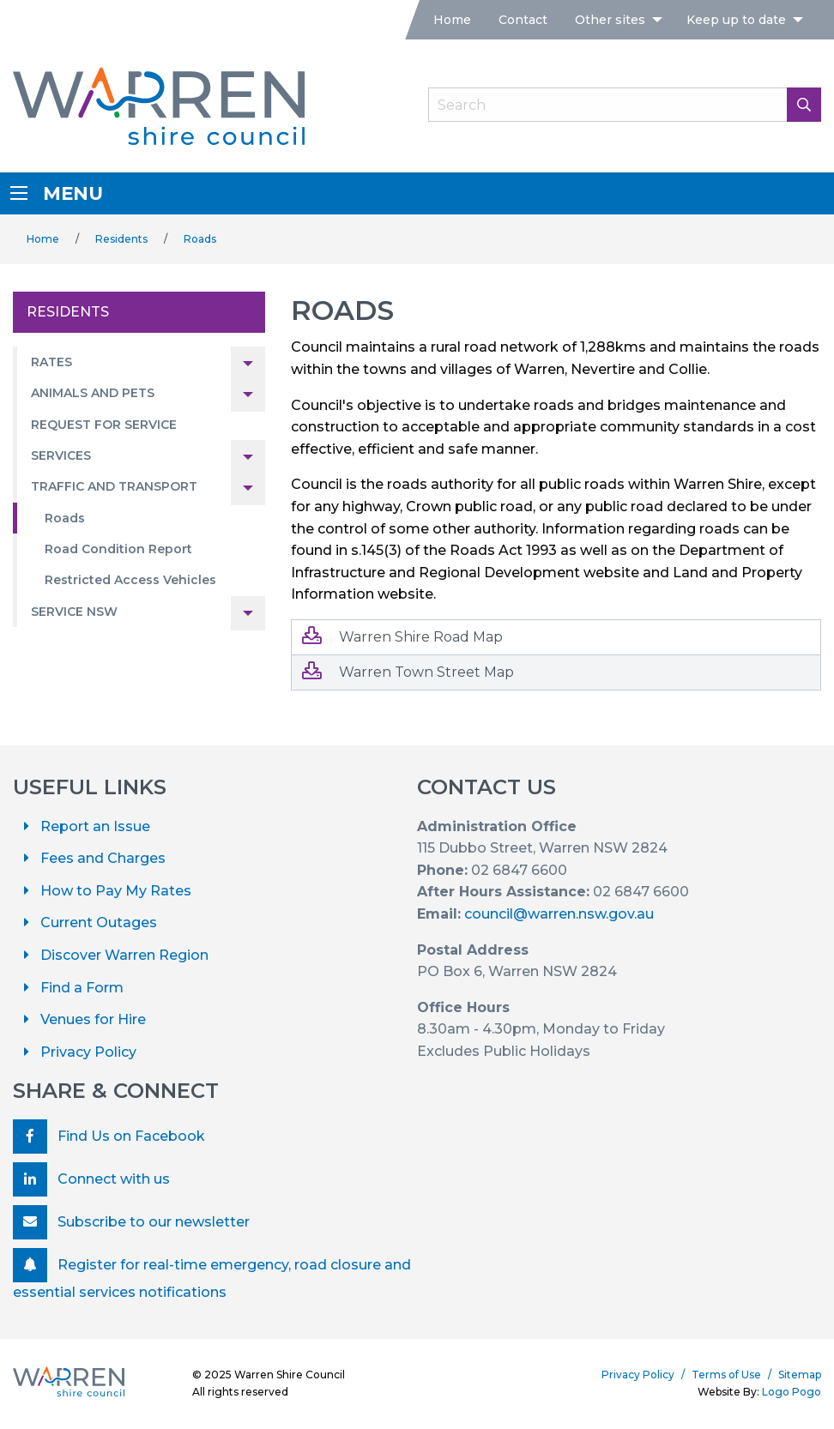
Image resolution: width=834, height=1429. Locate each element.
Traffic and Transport (114, 486)
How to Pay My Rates (115, 891)
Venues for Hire (93, 1019)
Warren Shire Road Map (402, 636)
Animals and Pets (92, 393)
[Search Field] (624, 104)
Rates (51, 362)
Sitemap (799, 1374)
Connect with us (91, 1179)
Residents (121, 238)
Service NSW (74, 611)
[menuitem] (452, 19)
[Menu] (18, 193)
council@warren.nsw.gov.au (559, 914)
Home (452, 19)
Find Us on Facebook (109, 1136)
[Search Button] (804, 104)
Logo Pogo (791, 1391)
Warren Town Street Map (408, 671)
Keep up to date (736, 19)
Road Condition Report (118, 549)
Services (61, 455)
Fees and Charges (103, 858)
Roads (200, 238)
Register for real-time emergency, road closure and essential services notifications (212, 1274)
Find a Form (82, 988)
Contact (523, 19)
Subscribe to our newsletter (131, 1222)
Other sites (610, 19)
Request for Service (104, 424)
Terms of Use (726, 1374)
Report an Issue (95, 826)
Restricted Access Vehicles (130, 580)
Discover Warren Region (124, 955)
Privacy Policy (88, 1052)
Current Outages (98, 922)
